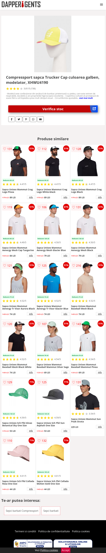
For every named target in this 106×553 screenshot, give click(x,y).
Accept (66, 550)
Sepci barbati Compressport (22, 510)
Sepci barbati (50, 510)
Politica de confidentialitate (54, 531)
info (31, 197)
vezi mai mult (86, 98)
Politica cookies (81, 531)
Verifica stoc (70, 108)
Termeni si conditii (25, 531)
